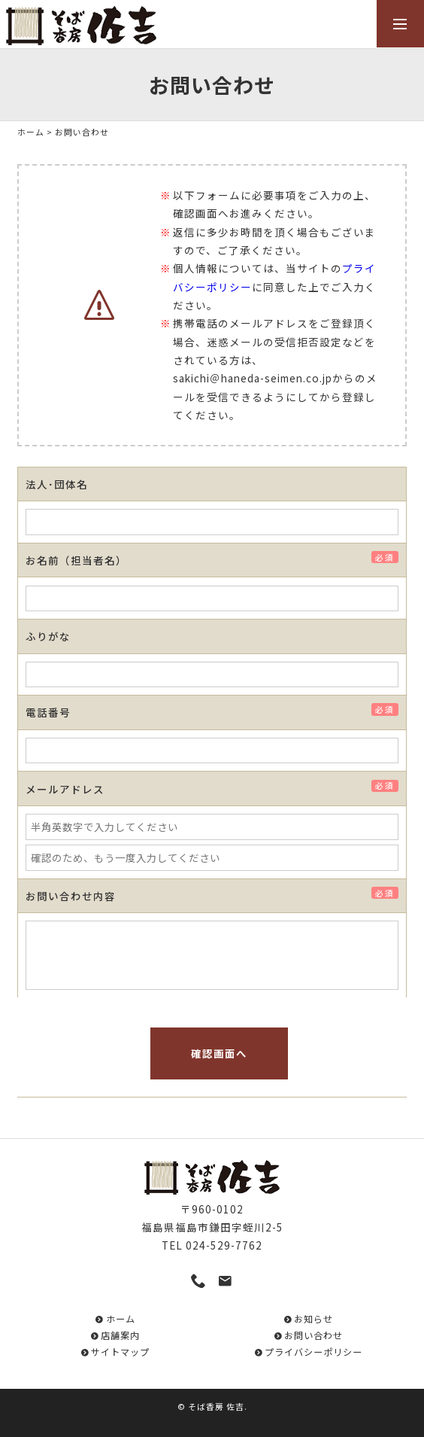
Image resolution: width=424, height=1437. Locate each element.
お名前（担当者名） (82, 560)
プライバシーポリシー (313, 1352)
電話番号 (53, 712)
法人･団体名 (57, 484)
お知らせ (313, 1319)
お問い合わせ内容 (76, 895)
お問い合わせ (313, 1335)
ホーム (30, 132)
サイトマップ (120, 1352)
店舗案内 (120, 1335)
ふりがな (48, 636)
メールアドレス (70, 788)
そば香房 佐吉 (216, 1406)
